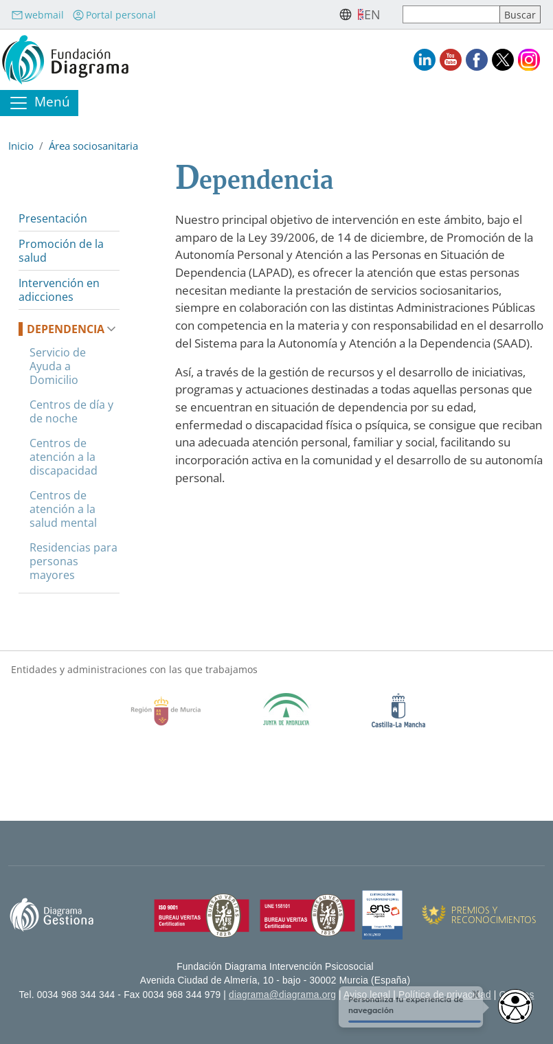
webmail (37, 14)
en (372, 14)
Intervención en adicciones (59, 289)
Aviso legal (366, 995)
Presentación (53, 218)
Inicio (21, 145)
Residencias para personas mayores (73, 561)
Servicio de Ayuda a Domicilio (58, 366)
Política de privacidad (444, 995)
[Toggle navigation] (39, 103)
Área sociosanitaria (93, 145)
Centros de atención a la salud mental (63, 509)
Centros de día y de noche (71, 411)
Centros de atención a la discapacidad (64, 456)
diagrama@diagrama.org (282, 995)
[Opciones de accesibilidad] (515, 1006)
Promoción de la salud (61, 250)
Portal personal (114, 14)
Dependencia (65, 329)
